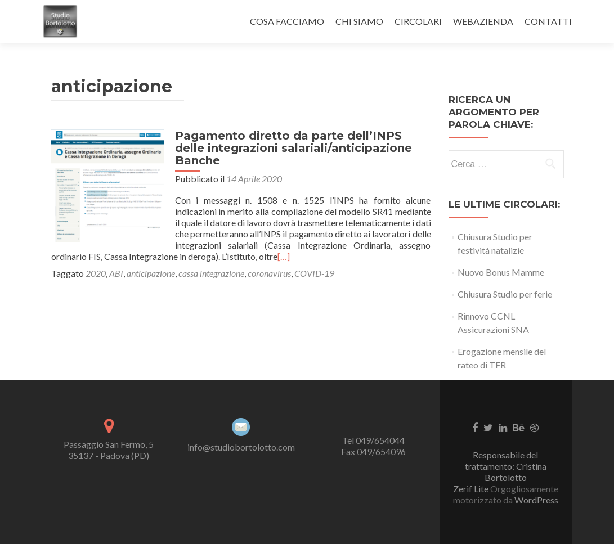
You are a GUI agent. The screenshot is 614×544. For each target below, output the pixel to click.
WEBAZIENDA (483, 21)
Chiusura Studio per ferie (505, 294)
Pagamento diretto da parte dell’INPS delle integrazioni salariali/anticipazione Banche (293, 148)
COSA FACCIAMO (287, 21)
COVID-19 (314, 273)
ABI (116, 273)
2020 (96, 273)
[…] (283, 256)
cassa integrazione (211, 273)
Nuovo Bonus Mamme (501, 272)
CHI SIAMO (359, 21)
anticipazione (151, 273)
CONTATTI (548, 21)
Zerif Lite (471, 488)
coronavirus (269, 273)
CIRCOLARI (418, 21)
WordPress (535, 499)
